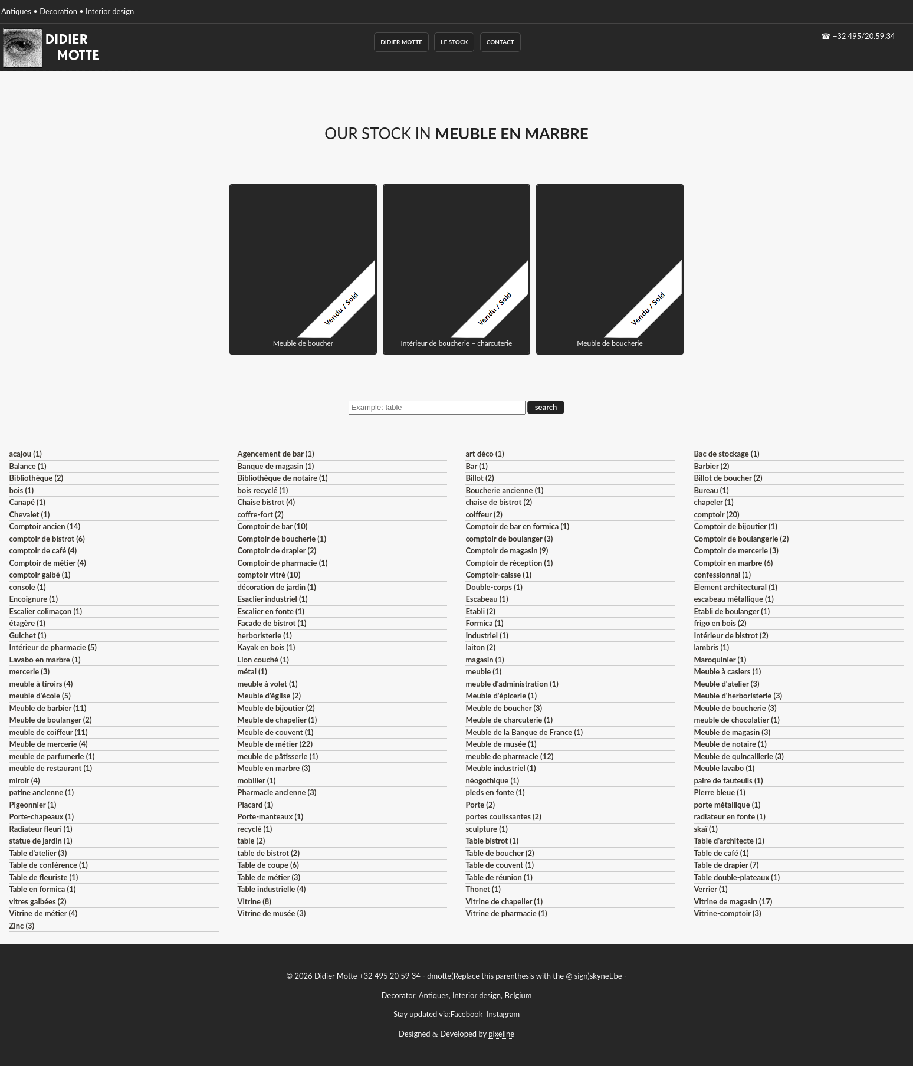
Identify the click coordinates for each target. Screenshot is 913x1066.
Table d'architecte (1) (729, 840)
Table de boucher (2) (499, 853)
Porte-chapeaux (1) (41, 816)
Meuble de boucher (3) (503, 708)
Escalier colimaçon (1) (45, 611)
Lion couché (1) (262, 659)
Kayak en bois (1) (266, 647)
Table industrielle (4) (271, 889)
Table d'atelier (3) (38, 853)
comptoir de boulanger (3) (509, 538)
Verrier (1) (710, 889)
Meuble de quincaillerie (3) (738, 756)
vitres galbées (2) (37, 901)
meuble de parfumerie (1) (51, 756)
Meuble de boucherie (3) (735, 708)
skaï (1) (705, 829)
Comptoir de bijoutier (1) (735, 526)
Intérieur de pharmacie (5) (52, 647)
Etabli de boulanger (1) (732, 611)
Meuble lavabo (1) (724, 768)
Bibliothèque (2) (36, 478)
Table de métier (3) (268, 877)
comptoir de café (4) (43, 550)
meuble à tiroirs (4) (41, 683)
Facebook (466, 1014)
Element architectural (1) (735, 587)
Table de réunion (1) (498, 877)
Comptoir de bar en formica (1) (517, 526)
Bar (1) (476, 466)
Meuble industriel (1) (500, 768)
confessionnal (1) (722, 574)
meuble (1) (483, 671)
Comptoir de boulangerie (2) (741, 538)
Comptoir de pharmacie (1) (282, 563)
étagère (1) (27, 623)
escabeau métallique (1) (733, 598)
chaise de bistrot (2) (498, 502)
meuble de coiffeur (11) (48, 732)
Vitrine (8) (254, 901)
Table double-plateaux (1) (737, 877)
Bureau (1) (711, 490)
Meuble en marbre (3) (273, 768)
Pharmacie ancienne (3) (276, 792)
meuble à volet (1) (267, 683)
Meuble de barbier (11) (47, 708)
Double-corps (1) (493, 587)
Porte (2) (480, 804)
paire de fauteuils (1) (728, 780)
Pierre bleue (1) (719, 792)
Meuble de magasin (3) (732, 732)
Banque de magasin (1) (275, 466)
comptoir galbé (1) (39, 574)
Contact (500, 41)
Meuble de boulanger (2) (50, 719)
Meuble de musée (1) (500, 744)
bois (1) (21, 490)
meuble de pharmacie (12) (509, 756)
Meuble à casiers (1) (727, 671)
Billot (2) (479, 478)
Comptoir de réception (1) (509, 563)
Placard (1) (255, 804)
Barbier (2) (711, 466)
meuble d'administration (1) (511, 683)
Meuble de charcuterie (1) (509, 719)
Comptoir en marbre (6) (733, 563)
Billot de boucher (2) (728, 478)
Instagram (503, 1014)
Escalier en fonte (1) (270, 611)
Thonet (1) (482, 889)
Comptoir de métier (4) (47, 563)
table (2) (251, 840)
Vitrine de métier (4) (43, 913)
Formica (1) (484, 623)
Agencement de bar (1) (275, 453)
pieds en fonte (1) (494, 792)
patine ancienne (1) (41, 792)
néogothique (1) (492, 780)
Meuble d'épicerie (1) (501, 695)
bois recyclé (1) (262, 490)
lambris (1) (711, 647)
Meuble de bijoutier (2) (275, 708)
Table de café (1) (721, 853)
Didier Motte (401, 41)
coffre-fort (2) (260, 514)
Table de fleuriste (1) (43, 877)
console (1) (27, 587)
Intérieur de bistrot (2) (731, 635)
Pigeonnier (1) (32, 804)
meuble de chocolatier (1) (737, 719)
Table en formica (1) (42, 889)
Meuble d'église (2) (269, 695)
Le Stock (454, 41)
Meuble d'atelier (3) (726, 683)
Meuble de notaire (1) (730, 744)
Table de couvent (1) (499, 865)
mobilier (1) (256, 780)
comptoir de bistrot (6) (46, 538)
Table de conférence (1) (48, 865)
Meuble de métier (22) (275, 744)
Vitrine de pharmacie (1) (506, 913)
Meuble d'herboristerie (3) (738, 695)
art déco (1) (484, 453)
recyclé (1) (254, 829)
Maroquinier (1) (720, 659)
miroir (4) (24, 780)
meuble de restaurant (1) (50, 768)
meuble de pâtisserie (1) (277, 756)
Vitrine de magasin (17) (733, 901)
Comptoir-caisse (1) (498, 574)
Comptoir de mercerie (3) (736, 550)
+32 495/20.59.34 (864, 36)
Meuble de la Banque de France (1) (524, 732)
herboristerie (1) (264, 635)
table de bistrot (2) (268, 853)
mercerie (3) (29, 671)
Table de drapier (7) (726, 865)
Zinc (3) (21, 925)
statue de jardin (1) (40, 840)
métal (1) (252, 671)
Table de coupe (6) (267, 865)
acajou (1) (25, 453)
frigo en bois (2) (720, 623)
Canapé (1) (27, 502)
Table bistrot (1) (491, 840)
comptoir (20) (716, 514)
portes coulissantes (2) (503, 816)
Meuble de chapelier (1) (277, 719)
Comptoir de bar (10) (272, 526)
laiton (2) (480, 647)
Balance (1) (27, 466)
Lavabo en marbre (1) (44, 659)
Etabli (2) (480, 611)
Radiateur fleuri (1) (40, 829)
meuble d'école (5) (39, 695)
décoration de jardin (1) (276, 587)
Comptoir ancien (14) (44, 526)
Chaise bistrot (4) (266, 502)
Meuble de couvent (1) (275, 732)
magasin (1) (484, 659)
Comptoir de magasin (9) (506, 550)
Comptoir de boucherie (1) (281, 538)
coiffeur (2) (483, 514)
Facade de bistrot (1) (271, 623)
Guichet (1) (27, 635)
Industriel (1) (486, 635)
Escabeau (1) (486, 598)
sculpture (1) (486, 829)
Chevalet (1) (29, 514)
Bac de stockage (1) (726, 453)
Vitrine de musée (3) (271, 913)
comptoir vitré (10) (268, 574)
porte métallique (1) (727, 804)
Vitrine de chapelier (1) (504, 901)
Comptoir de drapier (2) (276, 550)
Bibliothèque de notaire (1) (282, 478)
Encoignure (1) (33, 598)
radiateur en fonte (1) (730, 816)
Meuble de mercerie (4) (48, 744)
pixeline (501, 1033)
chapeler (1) (713, 502)
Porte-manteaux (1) (270, 816)
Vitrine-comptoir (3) (727, 913)
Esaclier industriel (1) (272, 598)
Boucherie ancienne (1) (504, 490)
